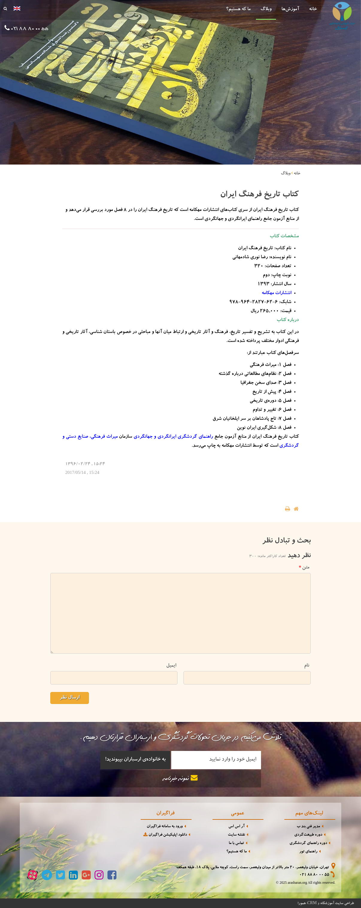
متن (304, 568)
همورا (302, 903)
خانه (313, 9)
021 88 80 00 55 (314, 875)
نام (306, 666)
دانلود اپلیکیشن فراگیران (164, 834)
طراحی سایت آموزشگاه (337, 903)
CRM (312, 903)
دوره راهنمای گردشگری (308, 843)
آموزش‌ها (290, 9)
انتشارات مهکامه (276, 293)
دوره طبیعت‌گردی (308, 835)
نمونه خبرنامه (180, 778)
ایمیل (171, 666)
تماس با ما (236, 843)
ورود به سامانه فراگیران (165, 827)
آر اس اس (236, 827)
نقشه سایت (236, 835)
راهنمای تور (308, 852)
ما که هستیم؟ (238, 9)
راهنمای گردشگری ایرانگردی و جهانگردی (173, 437)
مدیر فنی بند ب (308, 827)
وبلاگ (265, 9)
